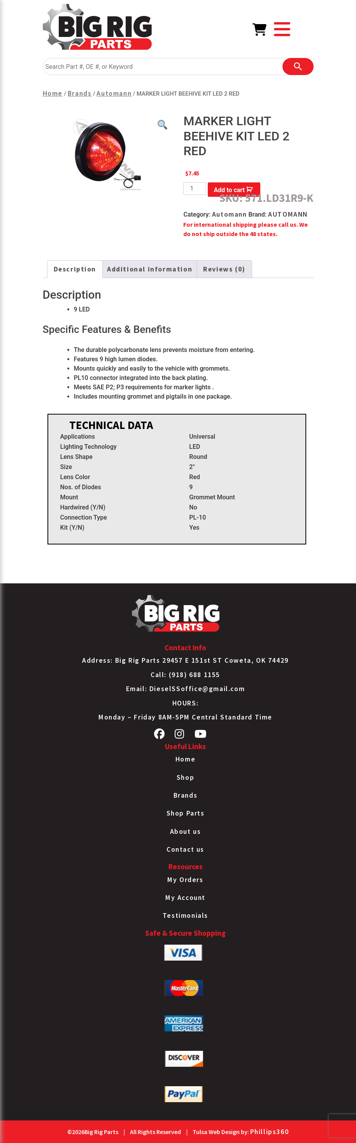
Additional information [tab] (149, 269)
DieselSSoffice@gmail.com (197, 688)
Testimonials (185, 915)
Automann (114, 93)
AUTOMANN (288, 214)
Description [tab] (75, 269)
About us (185, 831)
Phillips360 (269, 1131)
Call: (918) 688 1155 (185, 674)
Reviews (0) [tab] (224, 269)
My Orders (185, 879)
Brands (80, 93)
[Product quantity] (194, 188)
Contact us (185, 849)
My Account (185, 897)
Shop (185, 777)
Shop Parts (186, 813)
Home (53, 93)
